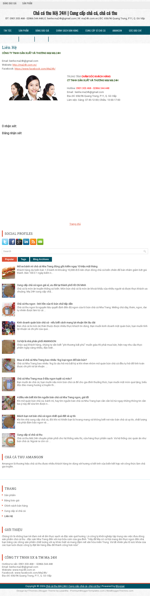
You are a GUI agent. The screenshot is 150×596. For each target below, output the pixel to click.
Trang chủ (75, 224)
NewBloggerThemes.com (119, 591)
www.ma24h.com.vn (23, 569)
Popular (9, 259)
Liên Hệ (41, 39)
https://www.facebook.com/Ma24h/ (35, 68)
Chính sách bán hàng (67, 30)
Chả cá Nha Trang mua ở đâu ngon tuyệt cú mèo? (44, 378)
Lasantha (63, 591)
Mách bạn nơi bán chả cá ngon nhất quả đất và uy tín (46, 416)
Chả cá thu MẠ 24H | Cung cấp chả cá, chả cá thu (75, 12)
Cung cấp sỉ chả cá (95, 30)
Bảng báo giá (9, 3)
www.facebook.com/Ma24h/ (31, 572)
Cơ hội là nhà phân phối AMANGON (36, 341)
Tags (23, 259)
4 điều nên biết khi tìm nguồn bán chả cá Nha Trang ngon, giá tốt (53, 397)
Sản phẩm (27, 3)
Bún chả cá (9, 39)
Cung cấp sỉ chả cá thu (29, 434)
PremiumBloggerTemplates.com (87, 591)
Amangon (117, 30)
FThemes (33, 591)
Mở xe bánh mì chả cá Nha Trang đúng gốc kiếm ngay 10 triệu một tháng (57, 266)
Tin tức (8, 30)
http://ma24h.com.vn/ (24, 64)
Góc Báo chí (135, 30)
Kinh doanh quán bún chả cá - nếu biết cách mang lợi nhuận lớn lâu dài (56, 322)
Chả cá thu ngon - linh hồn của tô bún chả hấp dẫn (45, 303)
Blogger (120, 586)
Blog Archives (41, 259)
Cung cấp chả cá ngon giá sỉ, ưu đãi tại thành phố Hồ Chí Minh (51, 285)
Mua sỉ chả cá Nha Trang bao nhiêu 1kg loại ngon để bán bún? (52, 359)
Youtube (26, 39)
